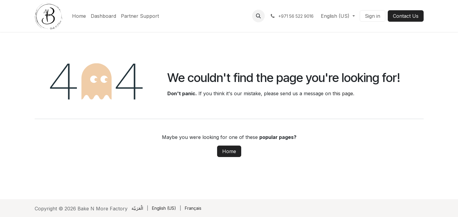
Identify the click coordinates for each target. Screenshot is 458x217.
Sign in (372, 16)
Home (229, 151)
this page (343, 93)
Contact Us (406, 16)
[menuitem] (79, 16)
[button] (258, 16)
